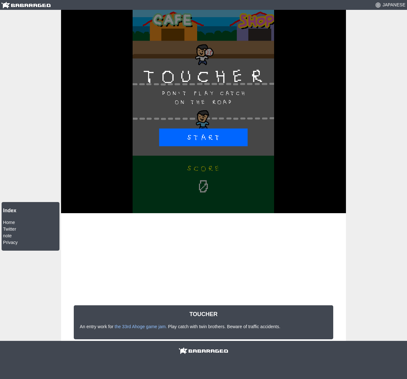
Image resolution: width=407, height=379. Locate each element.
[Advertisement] (30, 105)
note (7, 235)
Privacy (10, 242)
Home (9, 222)
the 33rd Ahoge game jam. (141, 326)
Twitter (9, 229)
